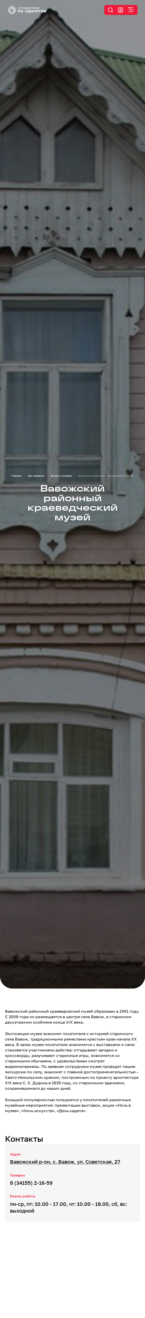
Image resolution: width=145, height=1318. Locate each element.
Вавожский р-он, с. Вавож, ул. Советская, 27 (65, 1162)
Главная (16, 475)
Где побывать (36, 475)
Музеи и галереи (61, 475)
